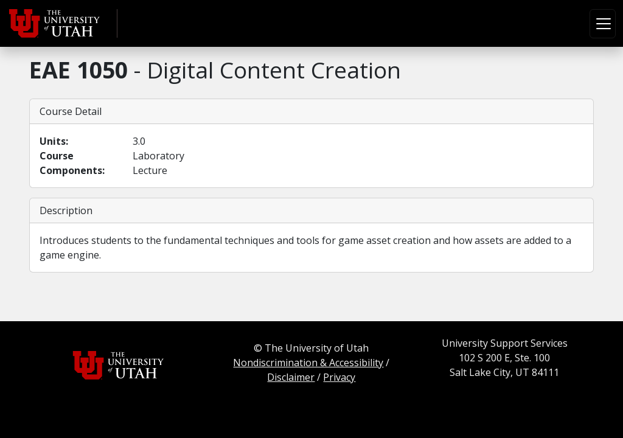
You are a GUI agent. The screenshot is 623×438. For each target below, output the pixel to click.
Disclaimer (291, 377)
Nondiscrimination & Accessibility (308, 362)
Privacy (339, 377)
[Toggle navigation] (603, 23)
